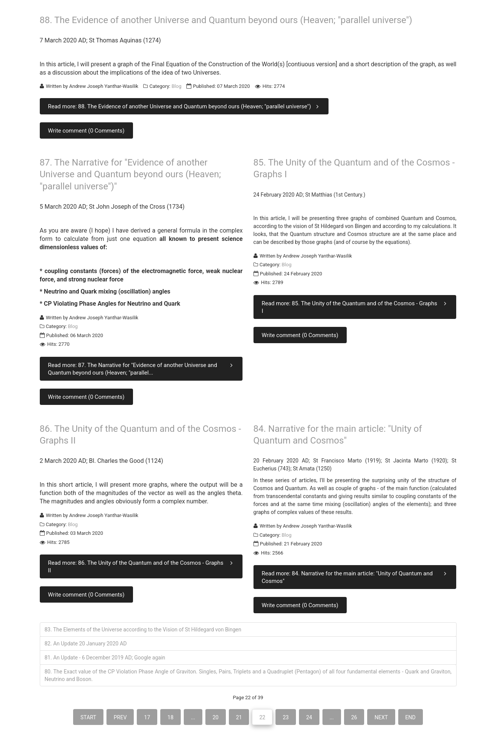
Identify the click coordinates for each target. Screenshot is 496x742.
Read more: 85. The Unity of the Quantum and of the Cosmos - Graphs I (356, 307)
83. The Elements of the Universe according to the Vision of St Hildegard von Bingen (143, 629)
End (410, 717)
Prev (120, 717)
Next (381, 717)
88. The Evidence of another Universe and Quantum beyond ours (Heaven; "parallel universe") (226, 20)
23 (286, 717)
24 (309, 717)
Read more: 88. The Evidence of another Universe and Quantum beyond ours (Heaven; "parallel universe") (185, 106)
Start (88, 717)
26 (354, 717)
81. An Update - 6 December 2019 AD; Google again (105, 658)
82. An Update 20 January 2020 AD (86, 643)
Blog (177, 86)
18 (170, 717)
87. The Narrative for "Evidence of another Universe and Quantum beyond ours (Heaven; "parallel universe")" (130, 174)
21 (239, 717)
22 (262, 717)
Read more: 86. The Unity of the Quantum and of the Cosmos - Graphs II (142, 566)
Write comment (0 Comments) (86, 130)
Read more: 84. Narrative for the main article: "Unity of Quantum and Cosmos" (356, 577)
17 (147, 717)
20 (216, 717)
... (193, 717)
